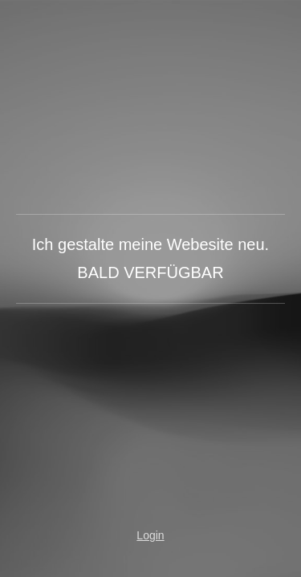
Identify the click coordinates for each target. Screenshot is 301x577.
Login (150, 535)
